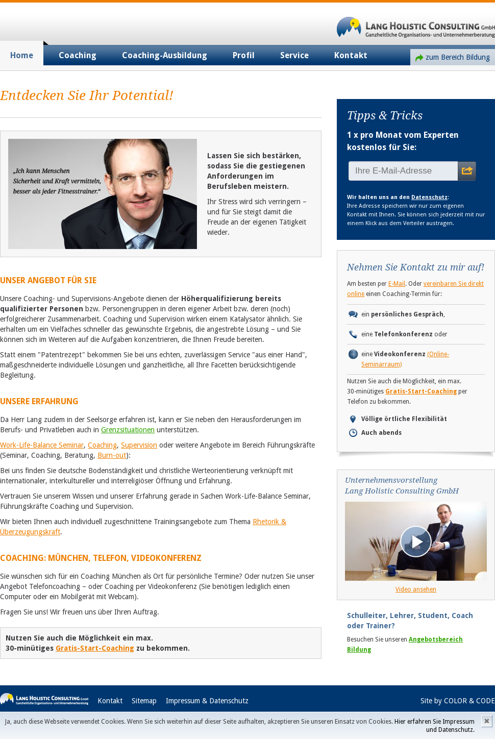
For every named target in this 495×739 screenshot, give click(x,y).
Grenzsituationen (128, 430)
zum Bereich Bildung (458, 57)
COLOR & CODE (469, 701)
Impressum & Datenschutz (207, 701)
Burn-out (111, 455)
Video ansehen (415, 589)
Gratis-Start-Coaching (95, 648)
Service (294, 55)
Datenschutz (429, 197)
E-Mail (396, 283)
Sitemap (144, 701)
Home (21, 55)
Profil (244, 55)
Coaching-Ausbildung (164, 55)
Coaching (77, 55)
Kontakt (350, 55)
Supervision (139, 445)
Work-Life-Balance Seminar (42, 445)
